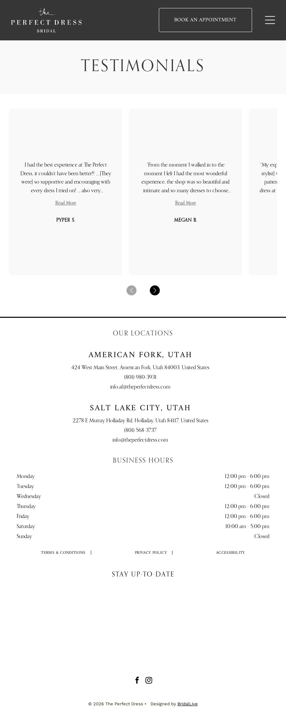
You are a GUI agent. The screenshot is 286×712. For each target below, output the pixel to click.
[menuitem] (63, 553)
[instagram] (149, 681)
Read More (65, 203)
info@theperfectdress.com (140, 440)
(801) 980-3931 (140, 377)
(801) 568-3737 (140, 430)
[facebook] (137, 681)
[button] (155, 290)
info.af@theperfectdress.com (140, 387)
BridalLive (187, 703)
